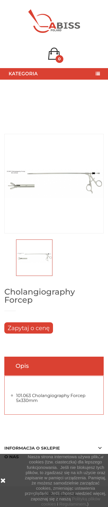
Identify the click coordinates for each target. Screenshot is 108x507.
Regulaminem (72, 504)
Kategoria (23, 73)
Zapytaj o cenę (29, 328)
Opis (22, 365)
